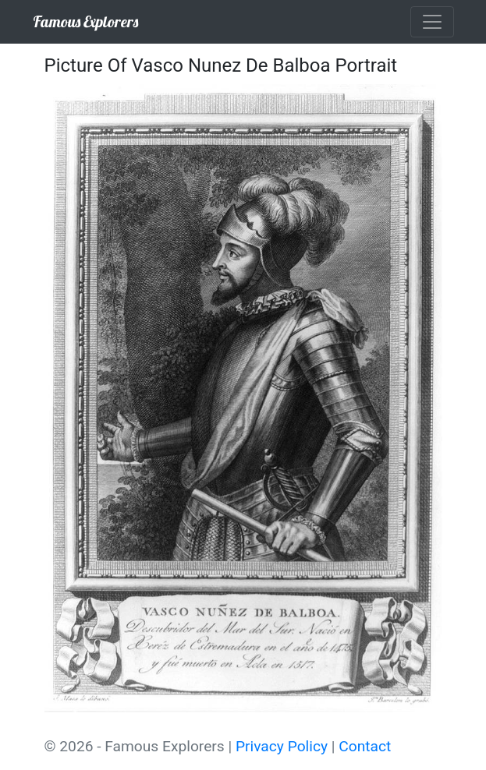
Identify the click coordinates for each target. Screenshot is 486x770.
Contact (365, 746)
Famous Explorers (85, 21)
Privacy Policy (282, 746)
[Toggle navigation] (432, 21)
